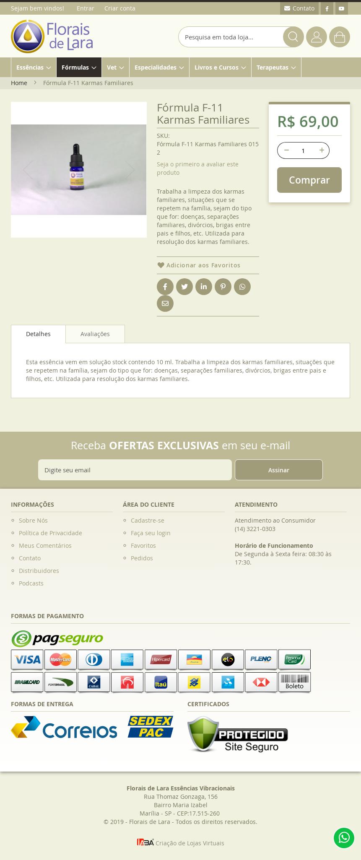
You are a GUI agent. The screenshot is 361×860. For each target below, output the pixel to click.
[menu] (180, 67)
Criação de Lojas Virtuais (180, 843)
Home (19, 83)
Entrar (85, 8)
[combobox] (241, 36)
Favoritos (143, 545)
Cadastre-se (147, 520)
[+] (321, 150)
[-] (285, 150)
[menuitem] (33, 67)
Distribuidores (39, 571)
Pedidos (142, 558)
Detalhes (38, 334)
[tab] (38, 334)
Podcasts (31, 583)
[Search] (293, 36)
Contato (30, 558)
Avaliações (95, 334)
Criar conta (119, 8)
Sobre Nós (33, 520)
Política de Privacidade (50, 533)
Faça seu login (151, 533)
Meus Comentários (45, 545)
